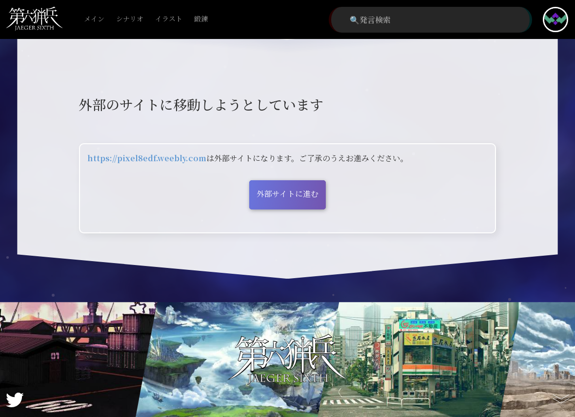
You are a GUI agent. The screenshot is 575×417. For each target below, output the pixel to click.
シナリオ (129, 19)
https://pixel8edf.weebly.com (146, 158)
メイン (94, 19)
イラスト (168, 19)
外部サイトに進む (287, 193)
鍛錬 (201, 19)
